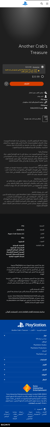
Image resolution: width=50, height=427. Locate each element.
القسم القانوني (44, 413)
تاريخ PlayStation (41, 354)
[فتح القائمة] (47, 3)
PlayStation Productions (39, 348)
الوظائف (44, 342)
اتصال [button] (25, 380)
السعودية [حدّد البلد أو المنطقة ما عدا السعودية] (40, 409)
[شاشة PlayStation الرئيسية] (25, 3)
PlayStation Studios (40, 345)
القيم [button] (25, 365)
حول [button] (25, 335)
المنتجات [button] (25, 360)
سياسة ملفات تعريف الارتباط (15, 415)
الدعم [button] (25, 370)
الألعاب (32, 330)
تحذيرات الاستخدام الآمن (37, 289)
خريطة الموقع (21, 413)
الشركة (44, 351)
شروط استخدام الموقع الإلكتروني (29, 415)
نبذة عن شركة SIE (41, 339)
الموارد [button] (25, 375)
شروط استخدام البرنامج (6, 414)
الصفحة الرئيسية (42, 330)
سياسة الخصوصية (37, 413)
